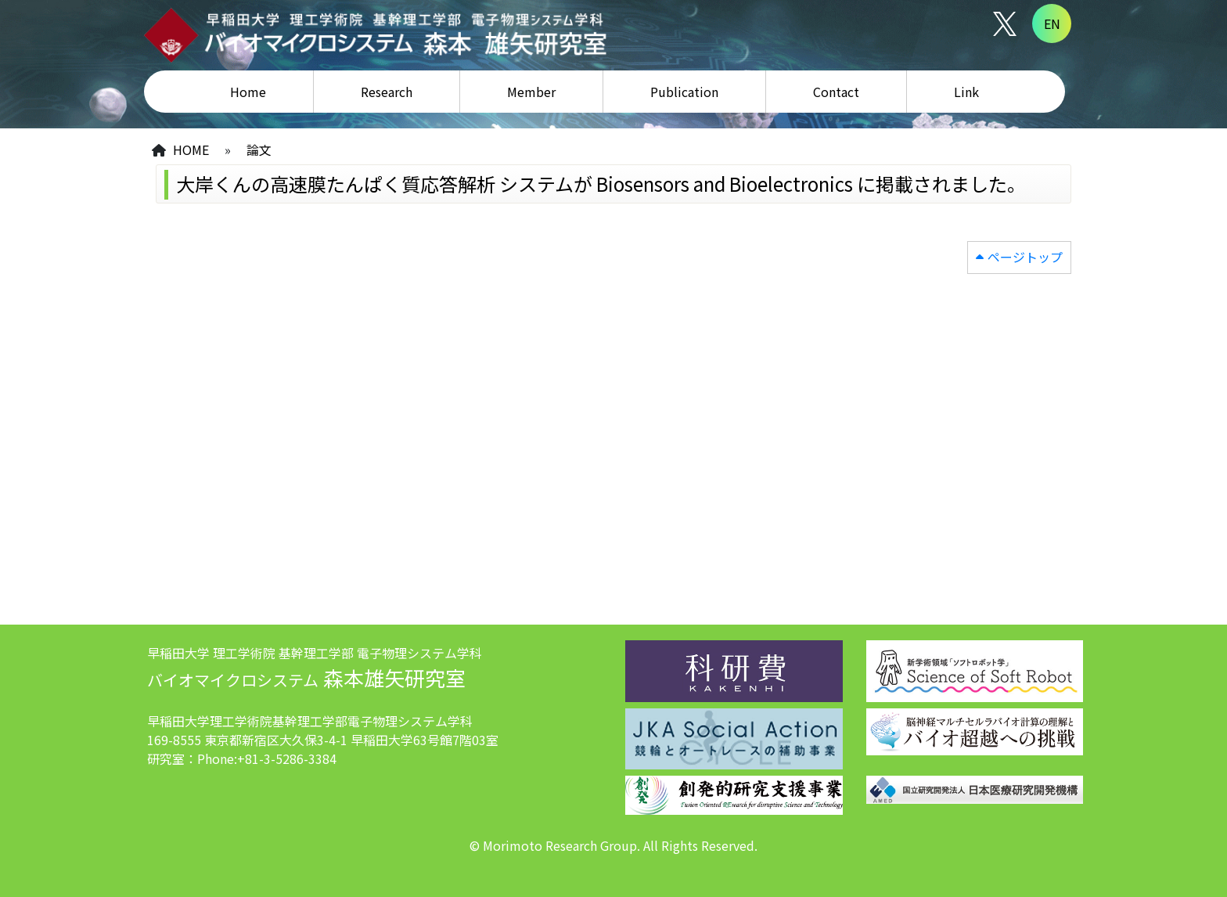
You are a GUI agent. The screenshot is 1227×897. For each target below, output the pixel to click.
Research (386, 91)
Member (531, 91)
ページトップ (1025, 256)
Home (248, 91)
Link (966, 91)
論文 (259, 149)
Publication (684, 91)
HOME (191, 149)
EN (1052, 23)
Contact (836, 91)
